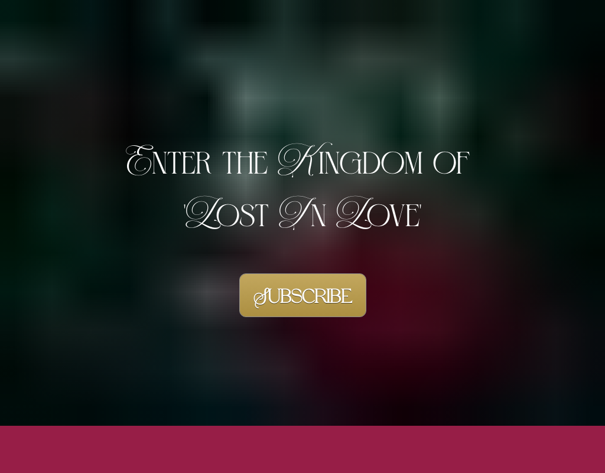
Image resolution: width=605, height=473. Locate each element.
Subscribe (303, 289)
